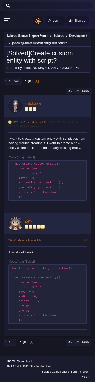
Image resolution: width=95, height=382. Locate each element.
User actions (78, 90)
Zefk (28, 221)
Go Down (12, 80)
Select (30, 157)
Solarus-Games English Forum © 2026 (65, 371)
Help (84, 376)
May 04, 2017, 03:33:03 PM (29, 121)
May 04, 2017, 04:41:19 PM (24, 239)
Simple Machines (40, 366)
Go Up (9, 341)
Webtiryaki (27, 361)
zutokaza (33, 103)
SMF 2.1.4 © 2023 (17, 366)
